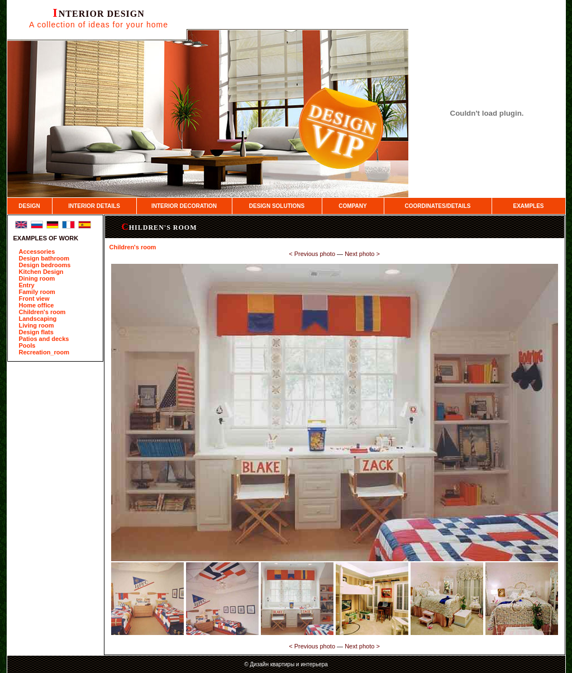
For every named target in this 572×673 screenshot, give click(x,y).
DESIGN (29, 206)
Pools (27, 345)
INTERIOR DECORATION (184, 206)
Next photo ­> (362, 253)
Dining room (37, 278)
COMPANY (352, 206)
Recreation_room (44, 352)
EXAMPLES (528, 206)
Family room (37, 291)
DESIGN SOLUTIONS (276, 206)
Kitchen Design (41, 271)
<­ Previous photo (312, 253)
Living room (36, 325)
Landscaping (38, 318)
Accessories (37, 251)
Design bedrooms (45, 265)
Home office (36, 305)
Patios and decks (44, 338)
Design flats (36, 332)
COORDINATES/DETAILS (438, 206)
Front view (34, 298)
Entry (27, 285)
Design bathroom (44, 258)
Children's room (42, 312)
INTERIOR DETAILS (94, 206)
